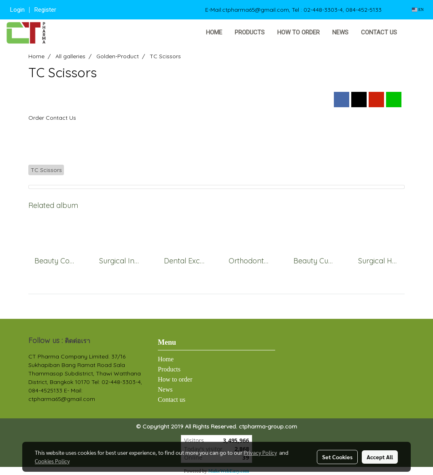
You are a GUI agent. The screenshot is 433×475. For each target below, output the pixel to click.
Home (214, 32)
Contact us (379, 32)
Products (250, 32)
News (340, 32)
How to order (298, 32)
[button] (416, 33)
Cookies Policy (52, 460)
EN (418, 9)
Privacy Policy (260, 452)
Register (45, 9)
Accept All (380, 456)
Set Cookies (337, 456)
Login (17, 9)
